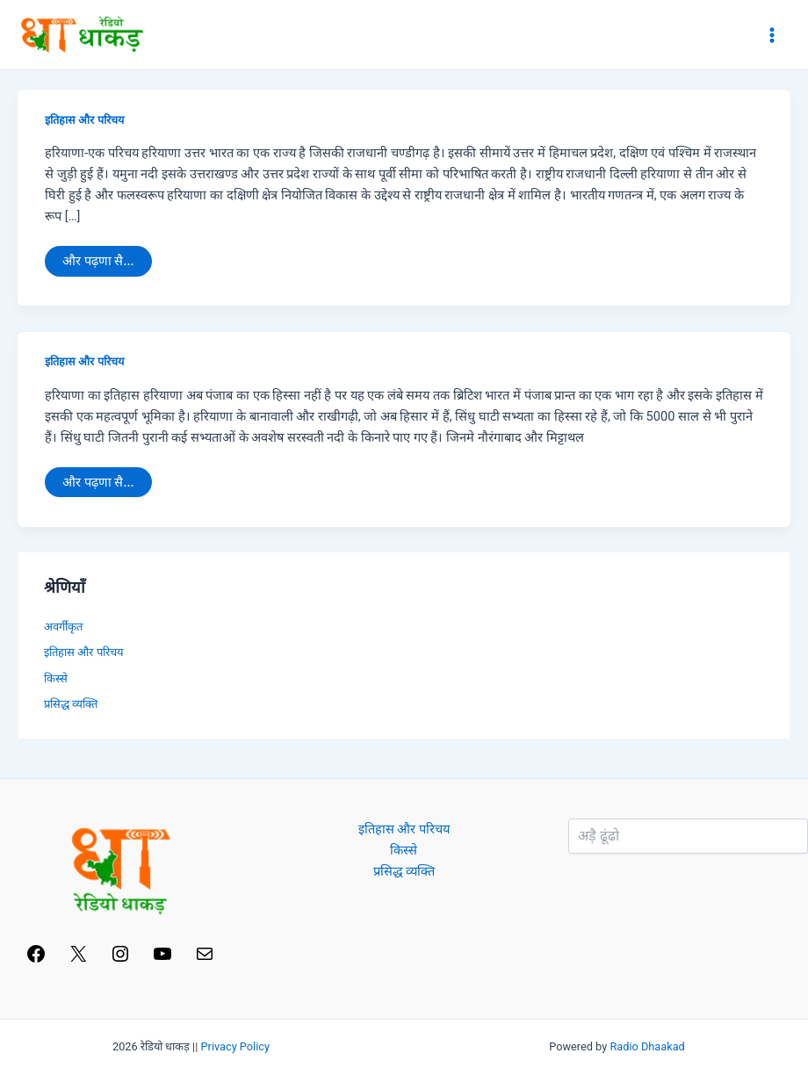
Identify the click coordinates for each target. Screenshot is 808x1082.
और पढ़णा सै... (97, 257)
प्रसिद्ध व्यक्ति (70, 704)
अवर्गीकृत (63, 626)
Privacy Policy (236, 1046)
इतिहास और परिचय (84, 119)
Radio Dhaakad (647, 1046)
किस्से (56, 678)
